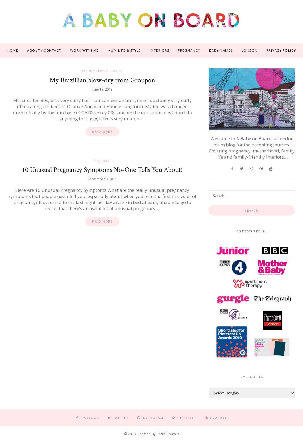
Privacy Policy (281, 50)
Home (12, 50)
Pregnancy (189, 50)
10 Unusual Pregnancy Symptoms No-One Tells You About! (102, 169)
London (250, 50)
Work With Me (84, 50)
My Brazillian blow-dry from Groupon (102, 80)
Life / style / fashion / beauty (101, 71)
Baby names (221, 50)
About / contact (44, 50)
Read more (102, 131)
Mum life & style (124, 50)
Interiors (159, 50)
